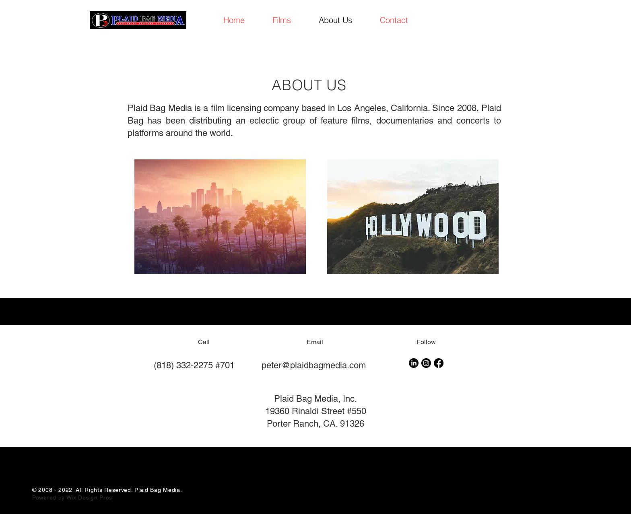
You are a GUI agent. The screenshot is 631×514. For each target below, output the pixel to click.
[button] (281, 20)
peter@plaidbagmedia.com (314, 365)
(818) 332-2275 (183, 365)
